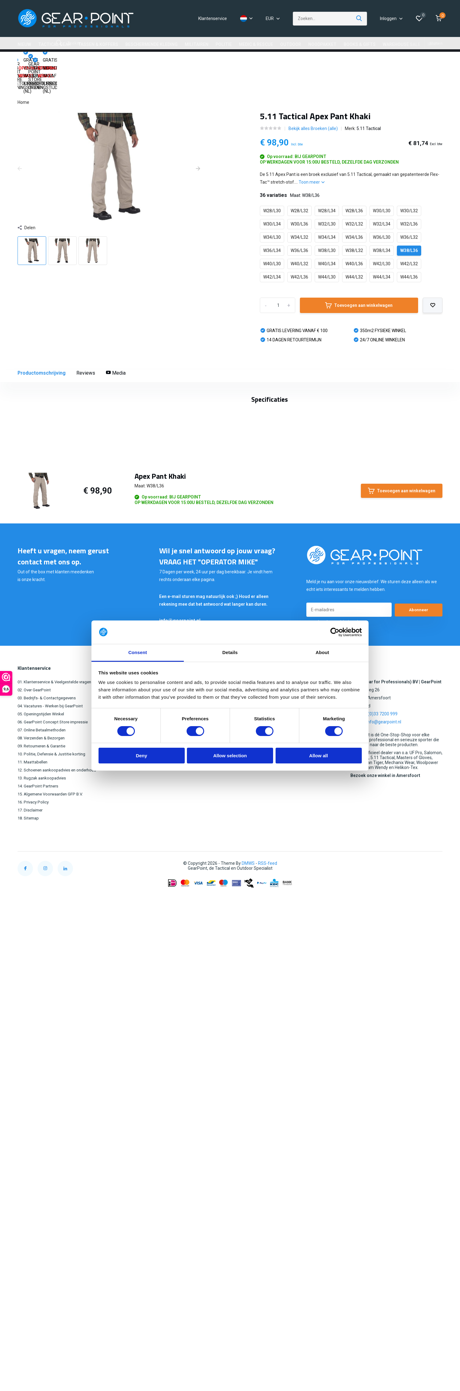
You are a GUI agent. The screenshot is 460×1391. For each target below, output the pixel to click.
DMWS (248, 1256)
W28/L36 (354, 181)
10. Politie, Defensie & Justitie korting (53, 1146)
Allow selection (230, 755)
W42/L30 (381, 234)
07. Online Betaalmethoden (44, 1122)
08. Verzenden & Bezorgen (44, 1130)
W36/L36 (299, 220)
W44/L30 (327, 247)
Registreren (169, 1074)
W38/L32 (354, 220)
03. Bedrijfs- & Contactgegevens (49, 1090)
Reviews (85, 343)
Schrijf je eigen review (409, 798)
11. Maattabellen (34, 1154)
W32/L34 (381, 194)
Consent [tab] (137, 652)
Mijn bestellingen (174, 1082)
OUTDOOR (290, 44)
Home (23, 72)
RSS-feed (267, 1256)
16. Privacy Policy (34, 1194)
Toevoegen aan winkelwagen (359, 275)
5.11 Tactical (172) (53, 768)
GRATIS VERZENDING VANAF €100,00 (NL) (128, 61)
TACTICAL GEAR (54, 44)
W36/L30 (381, 207)
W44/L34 (381, 247)
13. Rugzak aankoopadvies (44, 1170)
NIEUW (24, 44)
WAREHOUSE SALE (401, 44)
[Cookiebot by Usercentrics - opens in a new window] (335, 632)
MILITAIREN (196, 44)
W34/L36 (354, 207)
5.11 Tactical (369, 98)
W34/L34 (327, 207)
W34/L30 (272, 207)
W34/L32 (299, 207)
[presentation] (20, 139)
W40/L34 (327, 234)
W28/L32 (299, 181)
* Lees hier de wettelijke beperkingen (337, 1015)
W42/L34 (272, 247)
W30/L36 (299, 194)
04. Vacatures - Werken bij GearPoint (53, 1098)
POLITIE (224, 44)
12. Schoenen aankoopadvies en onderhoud (60, 1162)
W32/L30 (327, 194)
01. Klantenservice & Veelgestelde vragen (58, 1074)
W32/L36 (409, 194)
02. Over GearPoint (36, 1082)
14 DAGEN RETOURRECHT (303, 61)
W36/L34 (272, 220)
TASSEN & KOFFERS (98, 44)
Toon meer (312, 152)
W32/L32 (354, 194)
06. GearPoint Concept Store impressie (55, 1114)
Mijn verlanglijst (173, 1090)
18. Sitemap (29, 1210)
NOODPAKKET (322, 44)
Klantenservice (212, 18)
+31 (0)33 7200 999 (378, 1106)
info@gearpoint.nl (179, 1013)
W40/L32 (299, 234)
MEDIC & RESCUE (256, 44)
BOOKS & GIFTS (360, 44)
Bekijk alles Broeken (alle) (313, 98)
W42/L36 (299, 247)
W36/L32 (409, 207)
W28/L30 (272, 181)
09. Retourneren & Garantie (44, 1138)
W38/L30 (327, 220)
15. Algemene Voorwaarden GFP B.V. (53, 1186)
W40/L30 (272, 234)
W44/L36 (409, 247)
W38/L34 (381, 220)
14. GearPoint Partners (40, 1178)
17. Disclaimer (31, 1202)
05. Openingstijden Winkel (42, 1106)
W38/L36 (409, 220)
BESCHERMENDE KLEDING (151, 44)
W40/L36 (354, 234)
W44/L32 (354, 247)
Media (116, 343)
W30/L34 (272, 194)
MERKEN (436, 44)
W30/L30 (381, 181)
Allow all (318, 755)
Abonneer (419, 1002)
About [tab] (322, 652)
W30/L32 (409, 181)
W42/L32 (409, 234)
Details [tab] (230, 652)
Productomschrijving (42, 343)
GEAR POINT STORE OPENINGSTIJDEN (223, 61)
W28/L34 (327, 181)
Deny (141, 755)
